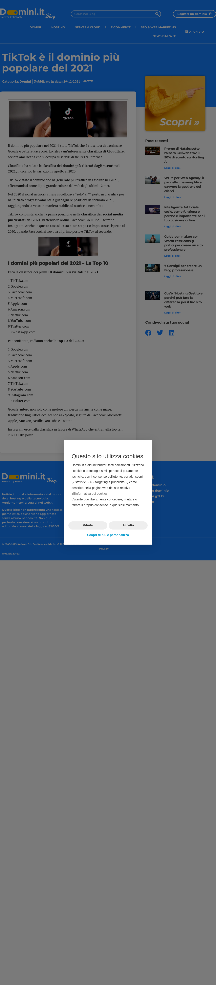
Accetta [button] (128, 525)
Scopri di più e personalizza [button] (108, 535)
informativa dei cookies (91, 493)
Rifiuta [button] (88, 525)
